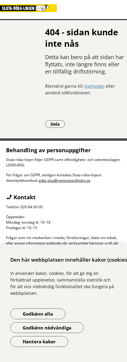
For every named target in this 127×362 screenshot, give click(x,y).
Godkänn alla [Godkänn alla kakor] (38, 314)
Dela (57, 124)
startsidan (94, 86)
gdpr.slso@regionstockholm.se (64, 180)
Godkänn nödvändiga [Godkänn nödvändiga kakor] (47, 328)
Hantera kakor (39, 341)
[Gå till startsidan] (63, 8)
